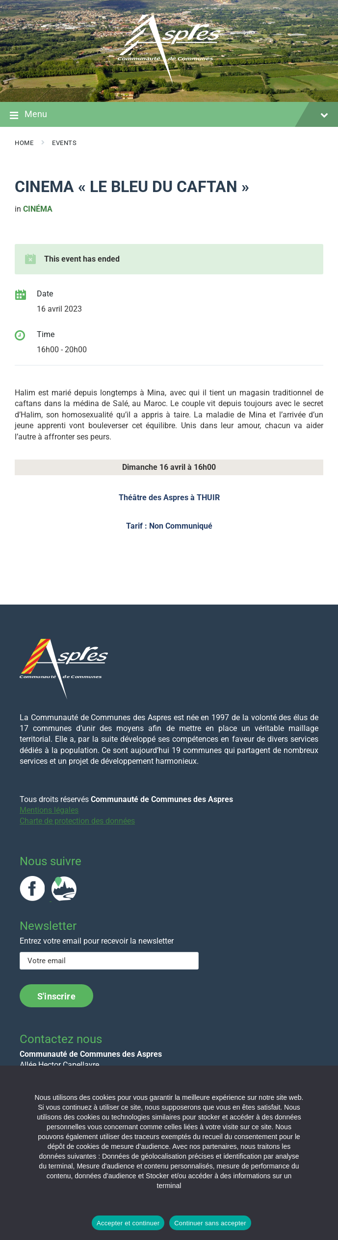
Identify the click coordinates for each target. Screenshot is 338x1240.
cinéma (37, 209)
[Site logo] (169, 82)
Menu (169, 115)
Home (24, 142)
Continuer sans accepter (210, 1223)
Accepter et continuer (128, 1223)
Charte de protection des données (77, 821)
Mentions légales (49, 810)
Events (64, 142)
